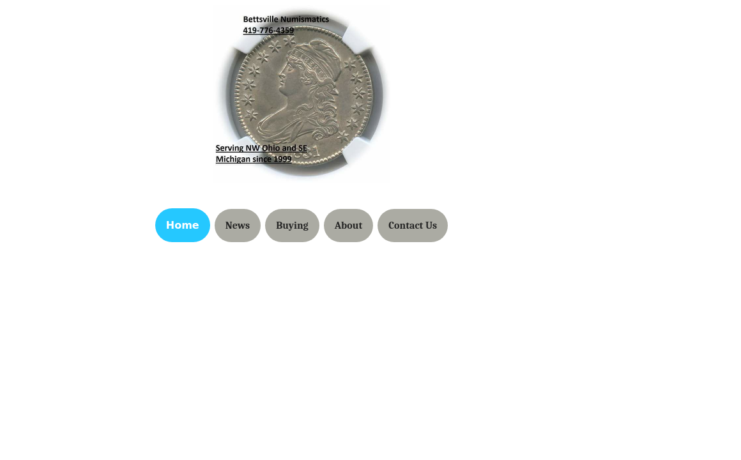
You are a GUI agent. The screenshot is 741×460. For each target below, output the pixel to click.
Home (182, 225)
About (349, 225)
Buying (292, 225)
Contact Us (412, 225)
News (237, 225)
